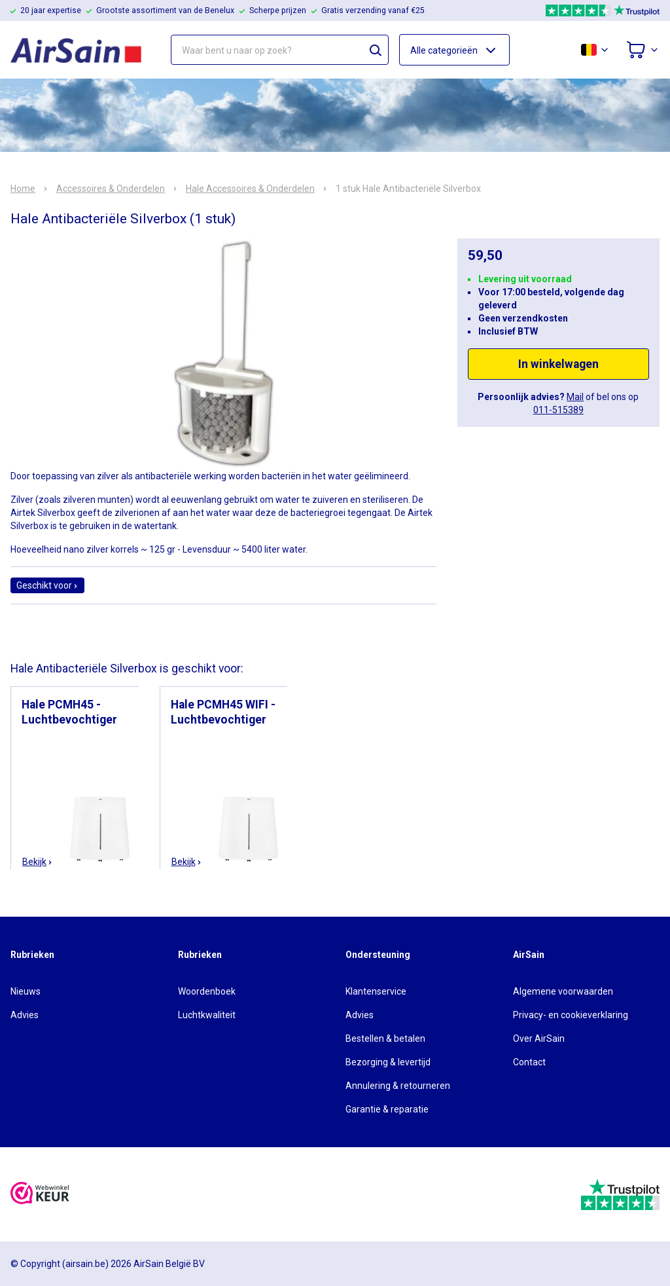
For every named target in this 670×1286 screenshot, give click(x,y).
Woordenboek (207, 991)
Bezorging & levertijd (388, 1062)
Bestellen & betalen (385, 1038)
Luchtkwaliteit (207, 1015)
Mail (575, 397)
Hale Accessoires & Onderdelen (250, 188)
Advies (24, 1015)
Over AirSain (539, 1038)
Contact (529, 1062)
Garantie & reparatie (387, 1109)
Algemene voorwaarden (563, 991)
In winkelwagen (558, 364)
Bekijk (37, 861)
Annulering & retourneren (397, 1085)
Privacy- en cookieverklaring (570, 1015)
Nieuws (25, 991)
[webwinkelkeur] (39, 1194)
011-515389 (558, 410)
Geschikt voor (47, 585)
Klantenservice (375, 991)
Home (22, 188)
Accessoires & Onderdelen (110, 188)
